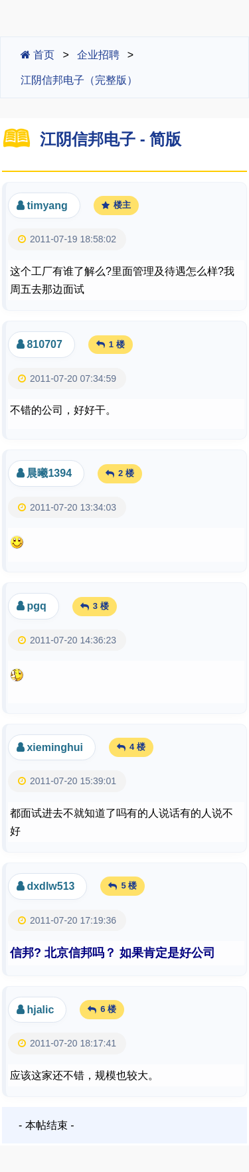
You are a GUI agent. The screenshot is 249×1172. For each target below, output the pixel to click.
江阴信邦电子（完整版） (79, 80)
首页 (37, 54)
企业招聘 (98, 54)
